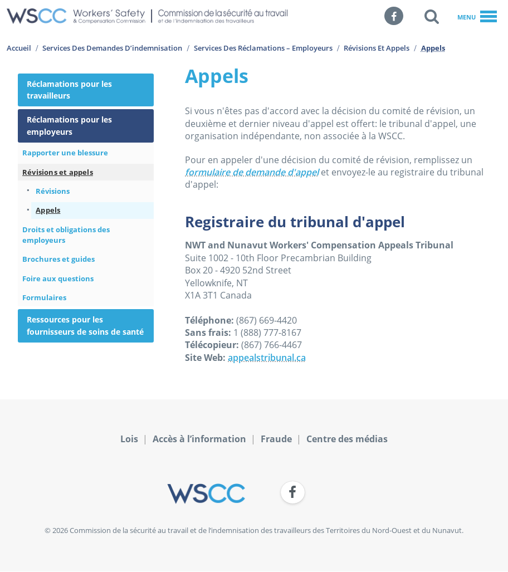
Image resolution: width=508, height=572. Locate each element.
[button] (431, 16)
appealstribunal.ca (267, 357)
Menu (477, 17)
